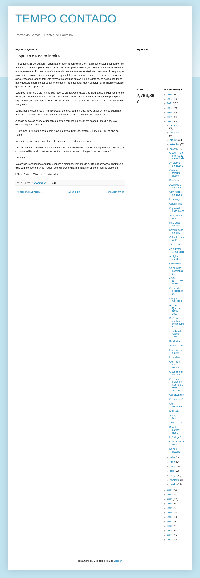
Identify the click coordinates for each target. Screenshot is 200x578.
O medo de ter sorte (176, 443)
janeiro (173, 484)
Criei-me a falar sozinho (174, 365)
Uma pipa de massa (175, 351)
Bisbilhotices (175, 341)
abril (172, 471)
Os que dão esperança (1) (176, 291)
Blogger (118, 561)
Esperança (174, 199)
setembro (175, 144)
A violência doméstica (176, 164)
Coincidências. (176, 394)
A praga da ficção (174, 417)
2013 (170, 512)
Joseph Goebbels (175, 299)
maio (172, 466)
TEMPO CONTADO (66, 18)
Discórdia (174, 180)
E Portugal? (175, 437)
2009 (170, 530)
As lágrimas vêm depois (176, 250)
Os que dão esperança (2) (176, 271)
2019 (170, 490)
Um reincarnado (176, 405)
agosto (173, 149)
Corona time (175, 203)
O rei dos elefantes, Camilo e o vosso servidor (176, 385)
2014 (170, 508)
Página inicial (74, 192)
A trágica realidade (175, 257)
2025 (170, 99)
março (173, 475)
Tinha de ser (175, 422)
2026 (170, 94)
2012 (170, 517)
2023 (170, 108)
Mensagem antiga (115, 192)
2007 (170, 539)
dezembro (175, 125)
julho (172, 457)
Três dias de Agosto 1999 (175, 334)
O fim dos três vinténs (176, 238)
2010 (170, 526)
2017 (170, 494)
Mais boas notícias (174, 224)
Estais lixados (176, 357)
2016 (170, 499)
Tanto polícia (175, 244)
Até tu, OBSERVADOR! (176, 281)
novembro (175, 132)
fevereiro (174, 480)
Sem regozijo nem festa (176, 193)
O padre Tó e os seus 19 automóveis (176, 156)
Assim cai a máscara (175, 186)
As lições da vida (175, 217)
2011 (170, 521)
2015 (170, 503)
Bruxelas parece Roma (174, 430)
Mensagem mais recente (29, 192)
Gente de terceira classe (174, 173)
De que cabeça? (175, 450)
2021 (170, 117)
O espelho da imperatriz (176, 373)
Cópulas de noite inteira (176, 209)
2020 (170, 121)
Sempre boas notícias (176, 231)
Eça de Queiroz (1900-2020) (174, 309)
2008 (170, 535)
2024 (170, 103)
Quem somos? (176, 263)
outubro (174, 140)
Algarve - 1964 (176, 345)
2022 (170, 112)
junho (173, 462)
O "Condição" (176, 399)
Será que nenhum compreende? (176, 322)
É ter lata (173, 411)
